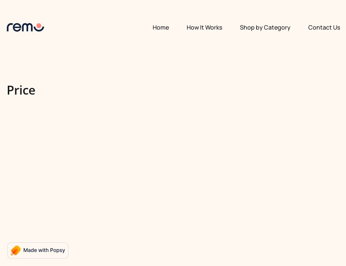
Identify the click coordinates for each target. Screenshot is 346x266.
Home (161, 27)
